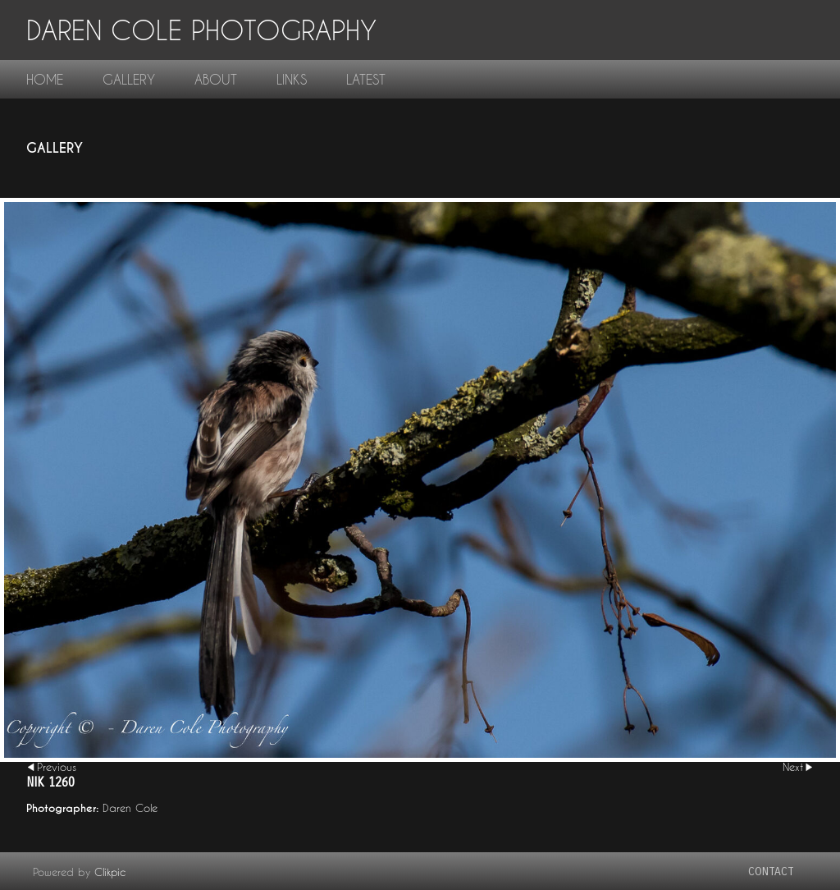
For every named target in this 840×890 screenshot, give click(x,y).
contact (771, 872)
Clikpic (110, 872)
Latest (366, 79)
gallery (129, 79)
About (215, 79)
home (44, 79)
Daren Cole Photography (201, 30)
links (291, 79)
